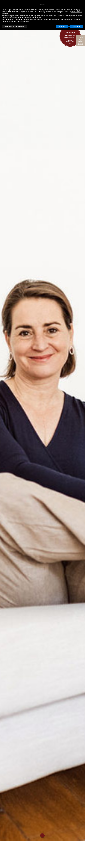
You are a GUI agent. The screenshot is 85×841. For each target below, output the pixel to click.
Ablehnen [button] (62, 837)
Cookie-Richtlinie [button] (76, 822)
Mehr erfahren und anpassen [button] (14, 837)
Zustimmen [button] (76, 837)
